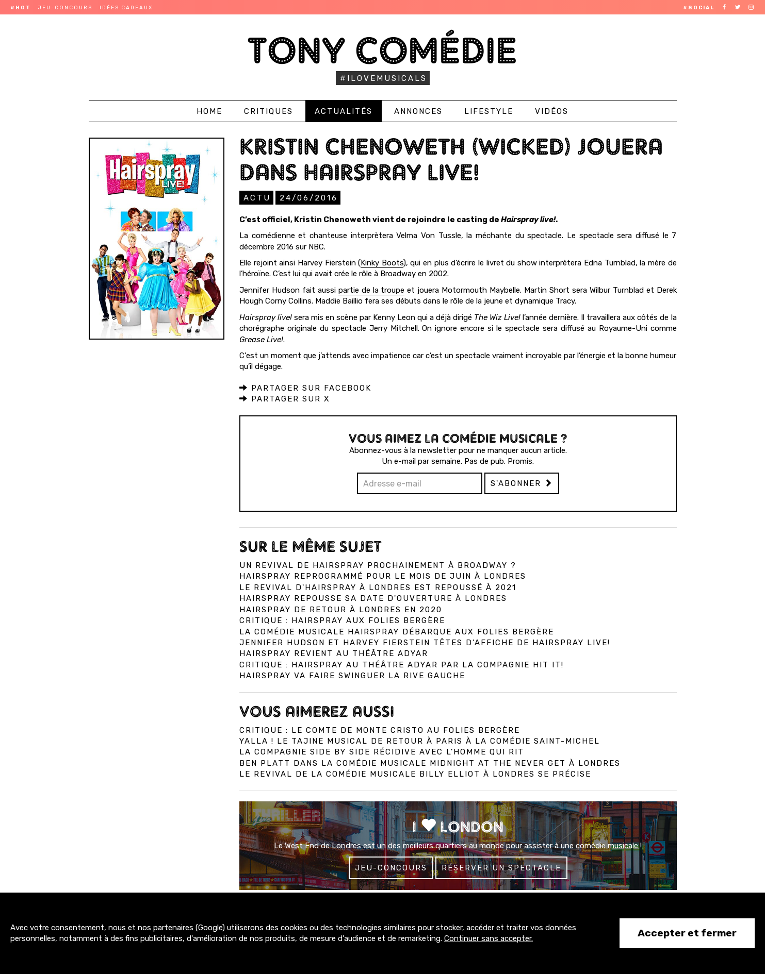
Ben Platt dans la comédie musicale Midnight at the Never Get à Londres (430, 762)
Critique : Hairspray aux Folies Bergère (342, 620)
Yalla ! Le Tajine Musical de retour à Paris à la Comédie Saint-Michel (419, 740)
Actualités (343, 111)
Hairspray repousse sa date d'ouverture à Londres (373, 597)
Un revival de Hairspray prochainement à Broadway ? (377, 564)
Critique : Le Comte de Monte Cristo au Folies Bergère (379, 729)
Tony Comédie (382, 50)
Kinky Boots (382, 262)
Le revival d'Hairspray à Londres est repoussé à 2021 (377, 587)
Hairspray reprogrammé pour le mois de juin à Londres (382, 575)
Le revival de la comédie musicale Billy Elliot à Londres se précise (415, 773)
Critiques (268, 111)
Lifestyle (488, 111)
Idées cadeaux (126, 8)
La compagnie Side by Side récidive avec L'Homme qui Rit (381, 751)
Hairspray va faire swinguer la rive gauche (352, 675)
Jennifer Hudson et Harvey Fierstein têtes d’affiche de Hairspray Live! (424, 642)
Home (209, 111)
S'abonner (522, 483)
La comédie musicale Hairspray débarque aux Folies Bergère (396, 631)
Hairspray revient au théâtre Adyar (333, 653)
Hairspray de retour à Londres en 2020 (340, 609)
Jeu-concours (65, 8)
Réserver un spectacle (501, 867)
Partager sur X (284, 398)
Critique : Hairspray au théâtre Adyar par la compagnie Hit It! (401, 664)
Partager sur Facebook (305, 387)
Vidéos (551, 111)
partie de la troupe (371, 289)
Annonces (418, 111)
